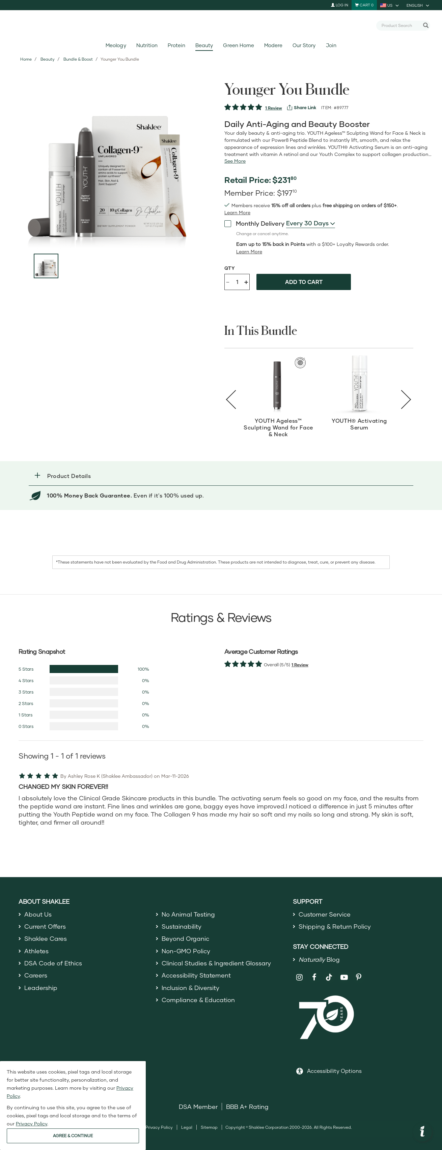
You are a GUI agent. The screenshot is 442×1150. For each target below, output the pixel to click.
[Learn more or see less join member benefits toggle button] (237, 213)
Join (331, 45)
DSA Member (198, 1106)
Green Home (238, 45)
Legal (186, 1127)
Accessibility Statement (196, 975)
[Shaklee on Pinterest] (358, 977)
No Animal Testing (188, 914)
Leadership (40, 987)
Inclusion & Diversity (190, 987)
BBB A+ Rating (247, 1106)
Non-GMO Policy (186, 951)
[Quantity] (237, 282)
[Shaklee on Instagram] (299, 977)
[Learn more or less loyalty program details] (249, 252)
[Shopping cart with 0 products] (364, 5)
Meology (116, 45)
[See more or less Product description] (235, 161)
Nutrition (147, 45)
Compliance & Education (198, 999)
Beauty (204, 45)
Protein (176, 45)
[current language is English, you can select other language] (418, 5)
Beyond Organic (185, 938)
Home (26, 59)
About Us (38, 914)
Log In (339, 5)
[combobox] (400, 25)
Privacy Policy (159, 1127)
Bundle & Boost (78, 59)
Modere (273, 45)
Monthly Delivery (254, 223)
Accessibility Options (334, 1070)
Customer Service (325, 914)
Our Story (304, 45)
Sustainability (181, 926)
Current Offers (45, 926)
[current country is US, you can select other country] (390, 5)
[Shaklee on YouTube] (344, 977)
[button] (221, 475)
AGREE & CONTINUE (73, 1135)
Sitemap (209, 1127)
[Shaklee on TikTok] (329, 973)
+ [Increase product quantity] (246, 282)
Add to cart (304, 282)
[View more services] (301, 107)
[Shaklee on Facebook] (314, 977)
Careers (35, 975)
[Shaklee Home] (221, 25)
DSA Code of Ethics (53, 963)
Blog (319, 959)
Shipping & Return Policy (335, 926)
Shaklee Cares (45, 938)
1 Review (273, 107)
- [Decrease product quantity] (228, 281)
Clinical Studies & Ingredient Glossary (216, 963)
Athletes (36, 951)
